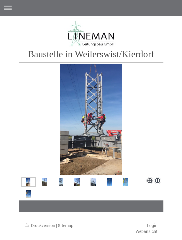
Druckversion (40, 225)
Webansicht (147, 231)
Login (152, 225)
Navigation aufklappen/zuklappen (91, 7)
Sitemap (65, 225)
